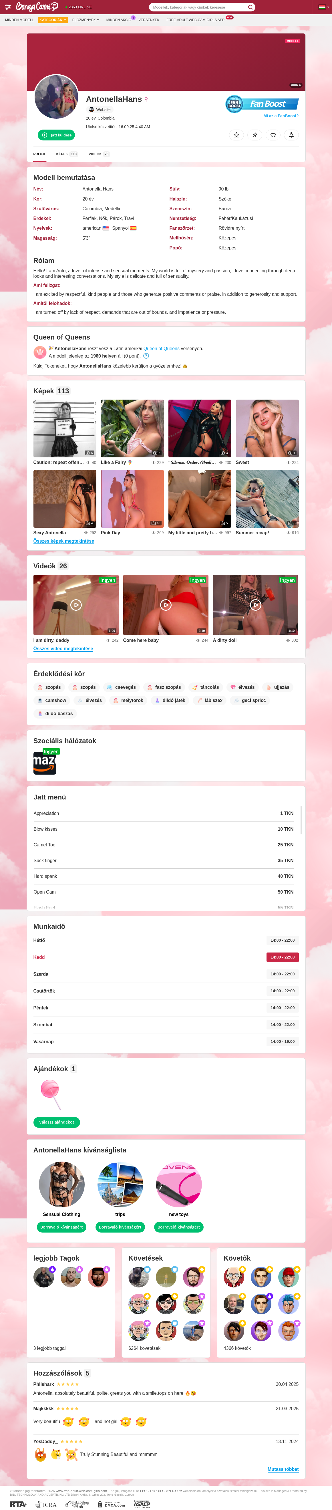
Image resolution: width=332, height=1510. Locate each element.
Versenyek (148, 20)
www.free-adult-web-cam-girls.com (81, 1491)
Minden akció (120, 19)
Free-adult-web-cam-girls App (197, 19)
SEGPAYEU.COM (170, 1491)
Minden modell (19, 20)
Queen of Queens (162, 348)
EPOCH (145, 1491)
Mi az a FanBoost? (281, 116)
